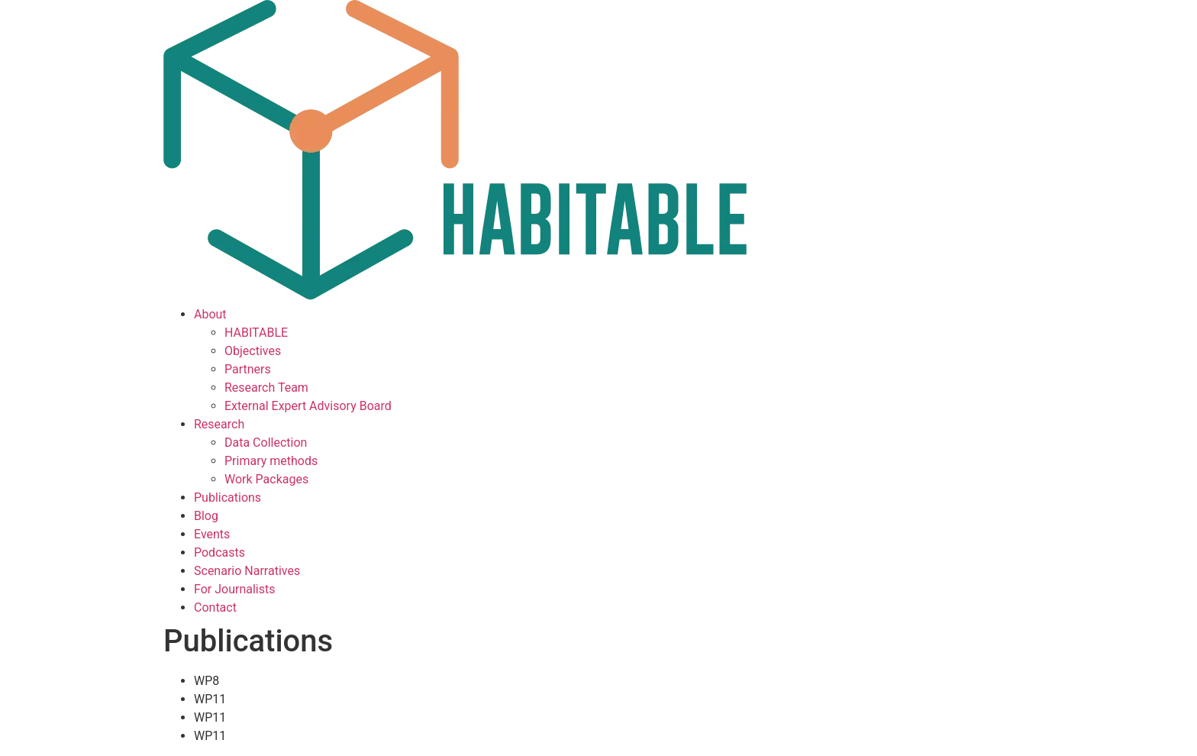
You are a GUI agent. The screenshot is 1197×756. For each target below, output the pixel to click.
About (210, 314)
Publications (227, 497)
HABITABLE (256, 332)
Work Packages (266, 479)
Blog (206, 516)
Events (212, 534)
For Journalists (234, 589)
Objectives (252, 351)
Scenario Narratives (247, 571)
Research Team (266, 387)
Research (219, 424)
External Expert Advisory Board (308, 406)
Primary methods (271, 461)
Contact (215, 607)
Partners (247, 369)
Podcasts (219, 552)
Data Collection (265, 442)
